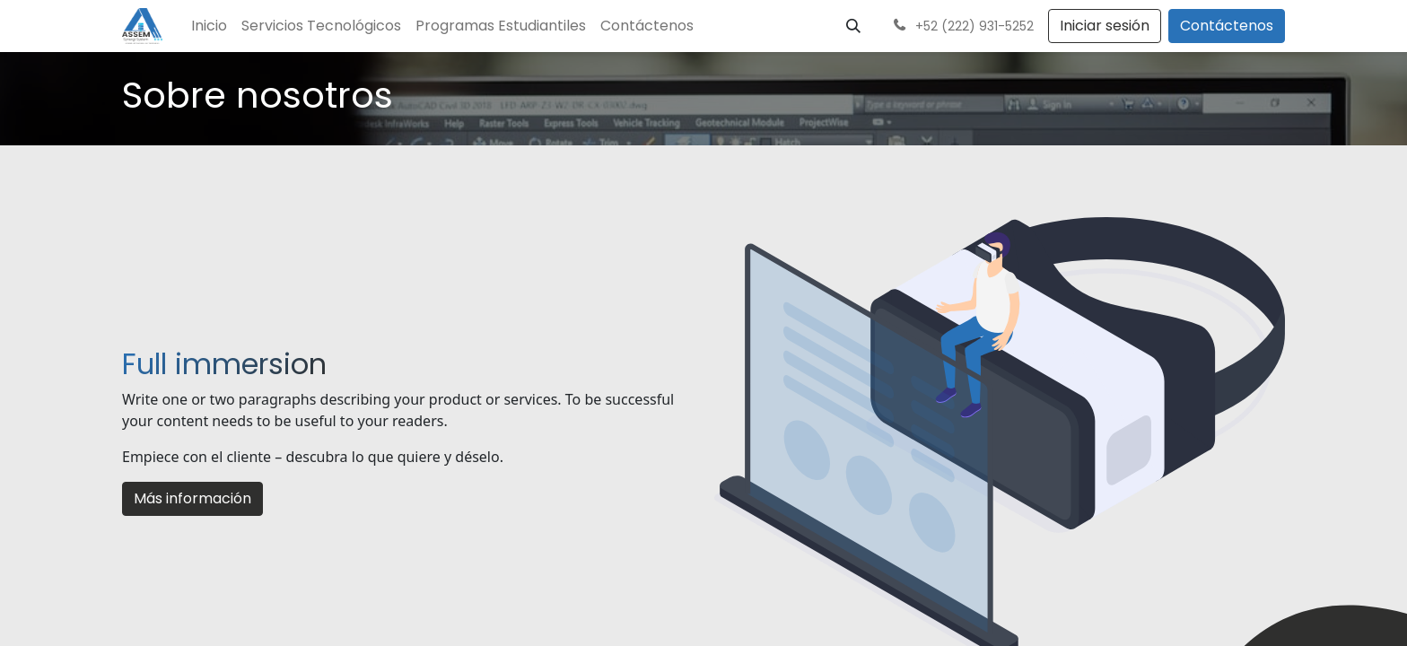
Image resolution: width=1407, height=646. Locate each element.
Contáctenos (1226, 25)
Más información (192, 498)
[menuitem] (209, 26)
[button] (853, 26)
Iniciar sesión (1104, 25)
